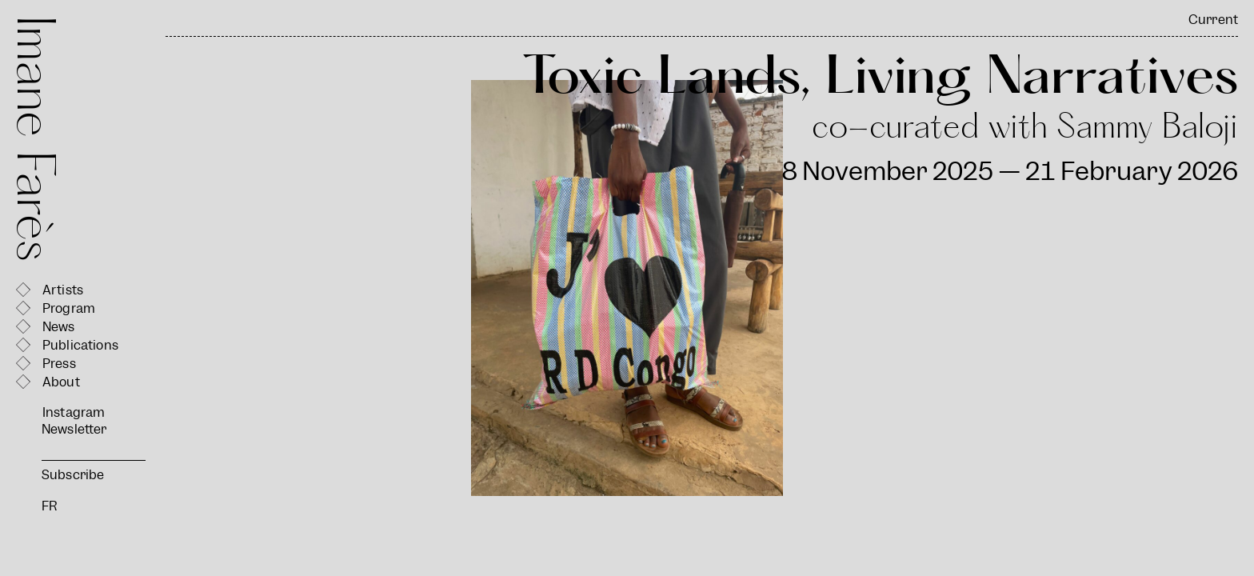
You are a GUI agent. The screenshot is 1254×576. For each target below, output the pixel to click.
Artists (62, 290)
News (58, 326)
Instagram (73, 412)
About (61, 382)
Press (59, 363)
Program (68, 308)
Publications (80, 345)
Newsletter (74, 429)
